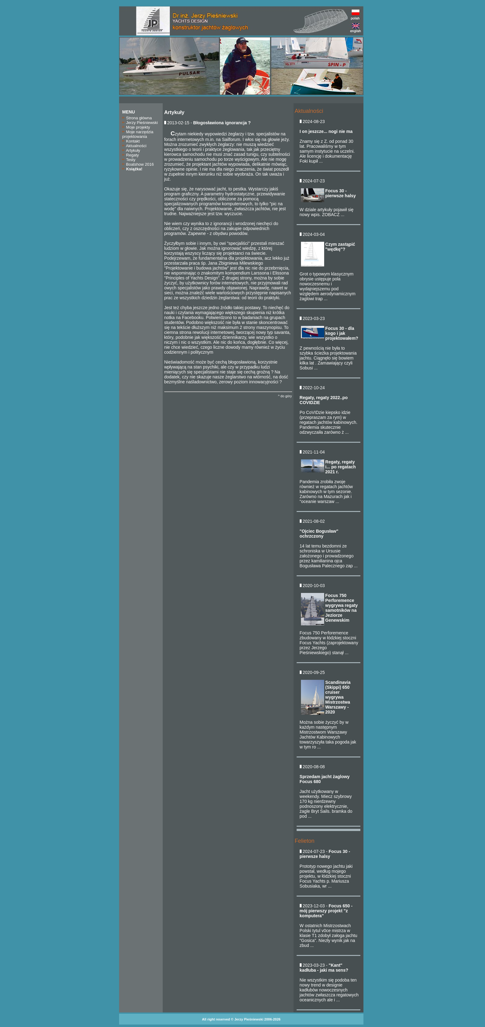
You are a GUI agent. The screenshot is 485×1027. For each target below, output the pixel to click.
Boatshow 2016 (138, 164)
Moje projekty (136, 127)
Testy (128, 159)
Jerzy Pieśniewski (140, 122)
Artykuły (131, 150)
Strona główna (137, 118)
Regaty (130, 155)
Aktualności (134, 145)
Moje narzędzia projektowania (137, 134)
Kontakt (131, 141)
